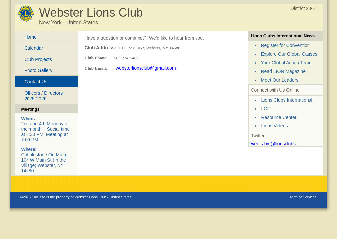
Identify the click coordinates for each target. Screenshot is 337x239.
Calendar (34, 48)
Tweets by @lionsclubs (272, 143)
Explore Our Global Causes (289, 54)
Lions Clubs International (286, 100)
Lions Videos (274, 125)
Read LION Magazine (283, 71)
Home (31, 37)
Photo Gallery (39, 70)
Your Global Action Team (286, 62)
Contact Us (36, 81)
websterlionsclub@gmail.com (146, 68)
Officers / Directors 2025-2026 (44, 95)
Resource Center (279, 117)
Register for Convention (285, 45)
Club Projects (38, 59)
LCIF (266, 108)
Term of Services (303, 197)
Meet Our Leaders (280, 80)
